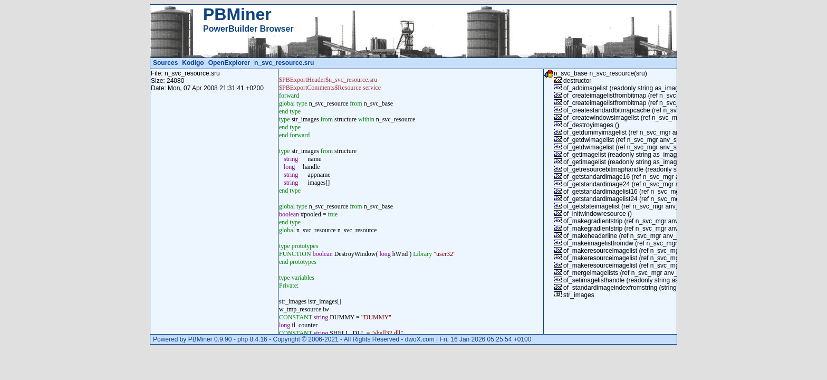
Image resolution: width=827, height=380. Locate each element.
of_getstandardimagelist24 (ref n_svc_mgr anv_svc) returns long (653, 199)
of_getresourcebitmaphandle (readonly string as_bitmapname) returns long (668, 169)
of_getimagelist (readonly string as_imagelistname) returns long (652, 154)
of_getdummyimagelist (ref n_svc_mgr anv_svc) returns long (648, 132)
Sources (165, 62)
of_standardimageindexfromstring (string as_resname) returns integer (660, 287)
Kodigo (193, 62)
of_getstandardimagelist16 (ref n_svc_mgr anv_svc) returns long (653, 191)
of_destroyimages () (591, 125)
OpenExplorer (229, 62)
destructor (577, 80)
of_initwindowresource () (597, 213)
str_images (578, 295)
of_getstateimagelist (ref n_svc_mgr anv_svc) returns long (644, 206)
